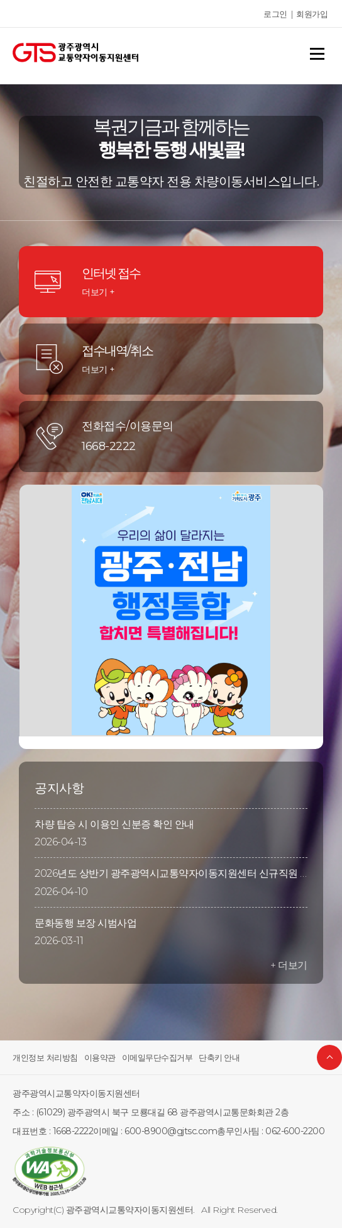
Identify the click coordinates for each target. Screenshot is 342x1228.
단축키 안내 (204, 1057)
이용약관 (93, 1057)
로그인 (279, 14)
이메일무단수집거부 (147, 1057)
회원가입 (313, 14)
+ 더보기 (289, 965)
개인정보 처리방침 (43, 1057)
